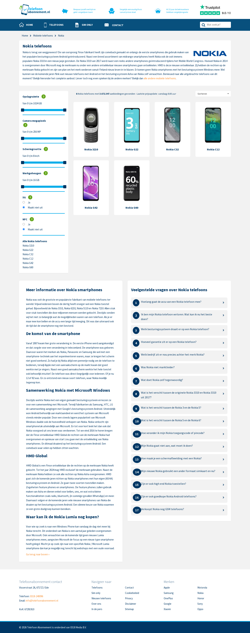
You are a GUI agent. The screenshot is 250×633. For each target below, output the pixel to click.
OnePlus (168, 598)
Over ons (96, 603)
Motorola (202, 587)
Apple (167, 587)
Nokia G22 (28, 250)
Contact (129, 587)
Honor (200, 598)
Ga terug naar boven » (37, 554)
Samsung (169, 593)
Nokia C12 (28, 258)
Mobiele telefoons (43, 35)
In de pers (96, 609)
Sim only (95, 593)
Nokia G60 (28, 267)
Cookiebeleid (132, 593)
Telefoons (97, 587)
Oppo (200, 609)
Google (167, 603)
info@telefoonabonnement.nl (42, 600)
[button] (54, 25)
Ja (29, 202)
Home (25, 35)
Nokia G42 (28, 263)
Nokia (200, 593)
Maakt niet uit (35, 207)
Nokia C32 (28, 254)
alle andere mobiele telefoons (160, 78)
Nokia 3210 (28, 245)
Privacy (129, 598)
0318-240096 (36, 596)
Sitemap (129, 609)
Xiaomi (167, 609)
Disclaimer (130, 603)
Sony (200, 603)
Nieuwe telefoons (101, 598)
